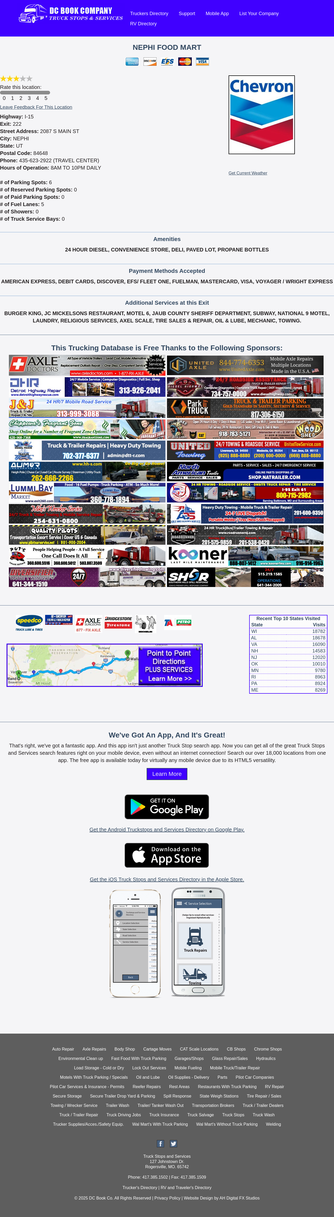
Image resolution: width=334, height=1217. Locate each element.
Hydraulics (266, 1058)
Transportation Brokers (213, 1105)
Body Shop (125, 1049)
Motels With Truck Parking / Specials (94, 1077)
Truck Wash (264, 1115)
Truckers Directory (149, 13)
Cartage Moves (157, 1049)
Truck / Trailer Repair (78, 1115)
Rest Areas (179, 1086)
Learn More (167, 774)
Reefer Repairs (147, 1086)
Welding (273, 1124)
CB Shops (236, 1049)
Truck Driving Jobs (123, 1115)
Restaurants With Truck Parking (227, 1086)
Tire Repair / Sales (264, 1096)
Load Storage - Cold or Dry (99, 1068)
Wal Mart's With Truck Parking (160, 1124)
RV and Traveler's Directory (186, 1187)
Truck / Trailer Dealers (263, 1105)
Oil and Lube (148, 1077)
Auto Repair (63, 1049)
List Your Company (259, 13)
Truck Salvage (200, 1115)
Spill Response (177, 1096)
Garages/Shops (189, 1058)
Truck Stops (233, 1115)
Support (187, 13)
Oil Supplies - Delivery (188, 1077)
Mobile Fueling (188, 1068)
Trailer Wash (117, 1105)
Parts (222, 1077)
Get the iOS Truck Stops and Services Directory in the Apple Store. (167, 879)
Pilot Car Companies (255, 1077)
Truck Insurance (164, 1115)
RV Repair (274, 1086)
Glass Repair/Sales (230, 1058)
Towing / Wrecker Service (74, 1105)
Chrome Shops (268, 1049)
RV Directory (143, 23)
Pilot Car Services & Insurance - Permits (87, 1086)
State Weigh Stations (219, 1096)
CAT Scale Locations (199, 1049)
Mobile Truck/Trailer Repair (235, 1068)
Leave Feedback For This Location (36, 107)
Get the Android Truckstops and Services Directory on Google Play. (167, 829)
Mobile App (217, 13)
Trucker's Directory (139, 1187)
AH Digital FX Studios (239, 1198)
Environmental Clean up (80, 1058)
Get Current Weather (248, 173)
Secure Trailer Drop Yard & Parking (122, 1096)
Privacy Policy (167, 1198)
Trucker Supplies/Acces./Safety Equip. (88, 1124)
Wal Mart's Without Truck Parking (227, 1124)
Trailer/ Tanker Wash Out (160, 1105)
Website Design (198, 1198)
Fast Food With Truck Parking (138, 1058)
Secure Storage (67, 1096)
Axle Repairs (94, 1049)
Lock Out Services (149, 1068)
